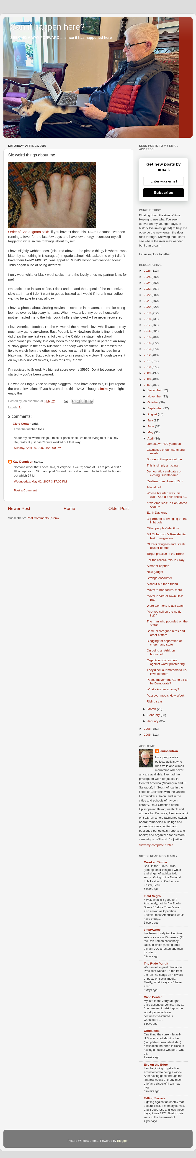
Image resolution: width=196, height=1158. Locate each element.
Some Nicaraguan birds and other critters (166, 632)
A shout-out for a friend (162, 584)
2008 (148, 379)
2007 (148, 385)
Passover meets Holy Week (166, 695)
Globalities (152, 1030)
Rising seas (155, 701)
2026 (148, 270)
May (150, 432)
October (153, 402)
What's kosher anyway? (163, 689)
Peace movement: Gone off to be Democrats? (167, 681)
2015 (148, 337)
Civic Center (22, 423)
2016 (148, 330)
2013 (148, 349)
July (150, 420)
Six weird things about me (164, 459)
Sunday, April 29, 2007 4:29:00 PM (37, 448)
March (152, 709)
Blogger (122, 1140)
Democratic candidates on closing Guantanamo (164, 473)
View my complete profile (156, 845)
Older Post (118, 508)
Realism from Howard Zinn (165, 481)
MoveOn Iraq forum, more (164, 590)
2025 (148, 277)
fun (21, 407)
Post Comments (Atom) (43, 518)
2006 (148, 728)
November (154, 396)
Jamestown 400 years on (164, 443)
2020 (148, 306)
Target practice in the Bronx (165, 553)
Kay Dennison (23, 461)
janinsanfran (169, 751)
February (154, 715)
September (155, 408)
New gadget (155, 572)
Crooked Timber (155, 862)
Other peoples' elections (163, 528)
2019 (148, 313)
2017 (148, 325)
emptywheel (152, 929)
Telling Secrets (154, 1098)
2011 (148, 361)
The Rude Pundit (156, 963)
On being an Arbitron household (161, 652)
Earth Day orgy (157, 512)
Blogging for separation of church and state (164, 642)
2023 (148, 288)
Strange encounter (159, 578)
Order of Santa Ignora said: (28, 232)
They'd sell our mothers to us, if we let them (167, 671)
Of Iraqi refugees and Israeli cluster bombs (166, 546)
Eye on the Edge (156, 1064)
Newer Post (19, 508)
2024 (148, 282)
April (151, 438)
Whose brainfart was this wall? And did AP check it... (167, 495)
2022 (148, 295)
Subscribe (163, 192)
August (152, 414)
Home (69, 508)
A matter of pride (158, 566)
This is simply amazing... (163, 465)
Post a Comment (25, 490)
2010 (148, 367)
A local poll (154, 487)
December (154, 390)
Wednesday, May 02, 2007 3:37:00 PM (40, 481)
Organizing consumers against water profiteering (166, 662)
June (151, 426)
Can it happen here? (47, 27)
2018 (148, 319)
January (153, 721)
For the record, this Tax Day (166, 560)
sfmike (103, 389)
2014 (148, 343)
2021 (148, 301)
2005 (148, 734)
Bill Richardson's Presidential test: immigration (166, 536)
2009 (148, 373)
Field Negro (152, 896)
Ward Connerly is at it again (165, 605)
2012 (148, 355)
